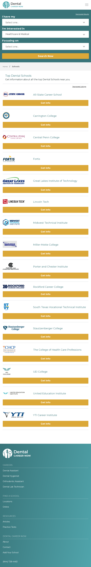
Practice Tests (9, 527)
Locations (7, 501)
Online (6, 507)
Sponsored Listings (79, 87)
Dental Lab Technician (13, 487)
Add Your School (11, 552)
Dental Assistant (11, 470)
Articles (6, 521)
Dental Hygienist (11, 476)
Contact (6, 547)
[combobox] (45, 22)
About (6, 542)
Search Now (45, 56)
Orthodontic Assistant (13, 481)
